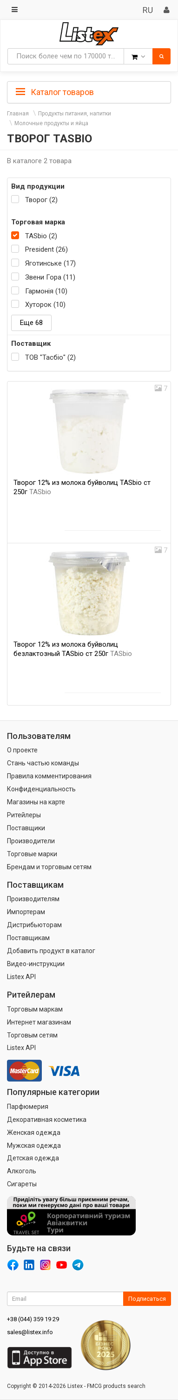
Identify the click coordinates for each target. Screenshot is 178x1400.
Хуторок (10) (45, 304)
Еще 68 (31, 322)
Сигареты (22, 1184)
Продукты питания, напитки (74, 113)
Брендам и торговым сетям (49, 867)
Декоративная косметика (46, 1119)
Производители (31, 841)
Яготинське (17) (50, 263)
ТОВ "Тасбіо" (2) (50, 357)
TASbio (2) (41, 236)
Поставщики (26, 828)
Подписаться (147, 1298)
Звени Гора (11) (50, 277)
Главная (18, 113)
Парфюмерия (27, 1106)
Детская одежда (33, 1158)
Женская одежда (33, 1132)
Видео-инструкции (36, 963)
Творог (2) (41, 200)
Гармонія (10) (46, 291)
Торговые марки (32, 854)
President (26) (46, 249)
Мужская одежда (34, 1145)
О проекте (22, 750)
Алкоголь (21, 1171)
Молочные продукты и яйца (51, 123)
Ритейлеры (24, 815)
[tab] (89, 91)
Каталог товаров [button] (55, 92)
